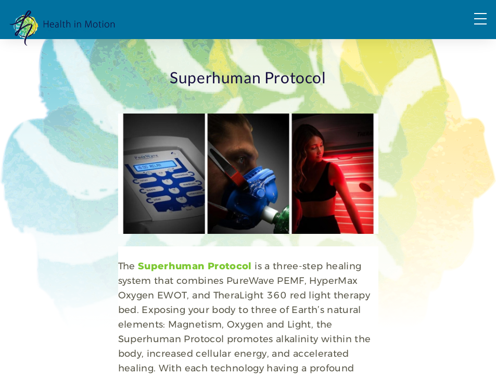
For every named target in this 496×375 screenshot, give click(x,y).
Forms (469, 33)
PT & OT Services (174, 52)
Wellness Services (263, 52)
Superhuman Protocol (138, 330)
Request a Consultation (427, 52)
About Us (338, 52)
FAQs (421, 33)
